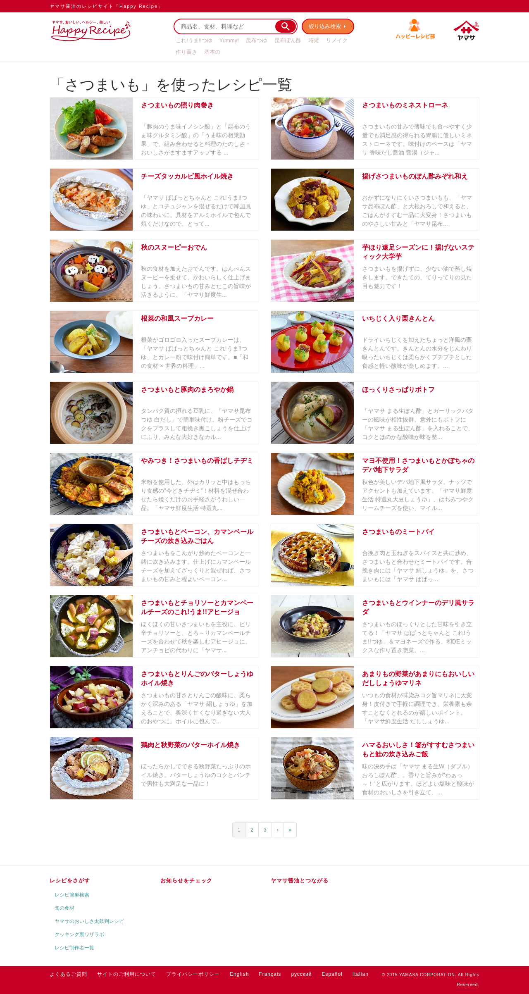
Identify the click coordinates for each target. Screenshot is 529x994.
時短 (313, 40)
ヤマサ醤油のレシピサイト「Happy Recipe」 (106, 6)
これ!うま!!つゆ (194, 40)
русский (301, 974)
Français (270, 974)
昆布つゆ (256, 40)
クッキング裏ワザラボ (79, 934)
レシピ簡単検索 (72, 895)
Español (332, 974)
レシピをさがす (70, 880)
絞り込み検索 (325, 26)
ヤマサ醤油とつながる (300, 880)
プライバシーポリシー (193, 974)
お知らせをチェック (186, 880)
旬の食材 (64, 908)
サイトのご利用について (126, 974)
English (239, 974)
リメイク (337, 40)
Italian (361, 974)
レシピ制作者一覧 (74, 948)
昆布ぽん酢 (287, 40)
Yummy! (229, 40)
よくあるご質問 (68, 974)
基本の (212, 52)
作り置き (186, 52)
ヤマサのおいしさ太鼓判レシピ (89, 921)
